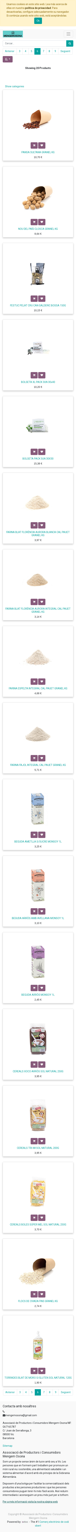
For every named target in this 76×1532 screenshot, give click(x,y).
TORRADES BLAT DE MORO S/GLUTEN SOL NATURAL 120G (38, 1377)
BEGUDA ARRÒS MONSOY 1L (38, 994)
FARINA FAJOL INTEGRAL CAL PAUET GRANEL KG (38, 765)
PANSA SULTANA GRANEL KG (38, 152)
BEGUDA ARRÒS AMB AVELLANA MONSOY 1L (38, 918)
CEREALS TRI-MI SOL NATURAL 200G (38, 1148)
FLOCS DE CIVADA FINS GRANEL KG (38, 1301)
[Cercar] (69, 43)
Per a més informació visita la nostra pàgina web (30, 1501)
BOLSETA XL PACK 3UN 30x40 (38, 382)
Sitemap (7, 1445)
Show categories (14, 86)
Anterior (9, 51)
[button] (8, 59)
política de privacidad (38, 8)
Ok (38, 20)
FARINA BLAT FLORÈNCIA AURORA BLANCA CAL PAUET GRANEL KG (38, 534)
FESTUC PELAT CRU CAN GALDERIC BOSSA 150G (38, 305)
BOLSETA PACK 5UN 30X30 (38, 458)
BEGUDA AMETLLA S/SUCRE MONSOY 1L (38, 841)
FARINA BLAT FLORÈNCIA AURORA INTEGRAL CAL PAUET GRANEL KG (38, 610)
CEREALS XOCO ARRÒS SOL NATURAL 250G (38, 1071)
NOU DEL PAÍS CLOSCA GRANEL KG (38, 228)
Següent (65, 51)
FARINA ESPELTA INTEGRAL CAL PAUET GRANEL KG (38, 688)
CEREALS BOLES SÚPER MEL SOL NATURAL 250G (38, 1224)
